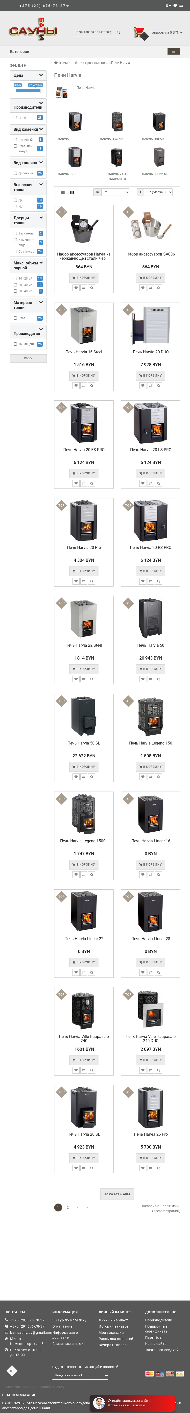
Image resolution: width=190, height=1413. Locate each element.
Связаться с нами (68, 1344)
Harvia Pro (66, 174)
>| (87, 1207)
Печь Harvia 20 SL (84, 1134)
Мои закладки (111, 1333)
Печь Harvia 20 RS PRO (150, 547)
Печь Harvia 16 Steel (84, 352)
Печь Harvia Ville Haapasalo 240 (84, 1038)
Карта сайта (156, 1344)
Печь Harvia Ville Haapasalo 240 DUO (151, 1038)
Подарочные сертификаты (157, 1328)
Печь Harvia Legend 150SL (84, 841)
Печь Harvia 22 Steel (84, 645)
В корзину (83, 278)
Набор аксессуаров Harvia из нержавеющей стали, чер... (84, 256)
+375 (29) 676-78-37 (27, 1320)
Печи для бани (71, 63)
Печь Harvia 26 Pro (151, 1134)
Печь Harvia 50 (150, 645)
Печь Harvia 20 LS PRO (150, 449)
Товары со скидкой (162, 1350)
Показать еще (117, 1194)
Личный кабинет (113, 1320)
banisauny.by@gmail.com (27, 1333)
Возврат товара (113, 1345)
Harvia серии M (154, 174)
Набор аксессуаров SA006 (150, 254)
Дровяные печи (97, 63)
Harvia (63, 139)
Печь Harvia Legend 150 (150, 743)
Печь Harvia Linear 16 (150, 841)
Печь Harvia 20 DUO (151, 352)
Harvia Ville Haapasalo (117, 176)
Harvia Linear (153, 139)
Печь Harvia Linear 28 (150, 938)
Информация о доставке (65, 1335)
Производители (158, 1320)
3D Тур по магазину (69, 1320)
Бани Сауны (30, 1387)
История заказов (114, 1326)
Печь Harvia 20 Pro (84, 547)
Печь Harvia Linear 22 (84, 938)
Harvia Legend (111, 139)
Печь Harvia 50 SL (84, 743)
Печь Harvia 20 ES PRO (84, 449)
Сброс (28, 358)
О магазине (62, 1326)
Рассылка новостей (116, 1339)
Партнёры (154, 1337)
